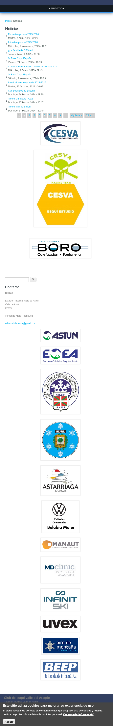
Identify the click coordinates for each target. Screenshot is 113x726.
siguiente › (76, 115)
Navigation (56, 8)
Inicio (8, 21)
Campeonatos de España (21, 90)
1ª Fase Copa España (19, 74)
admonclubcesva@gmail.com (20, 323)
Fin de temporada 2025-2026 (23, 34)
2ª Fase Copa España (19, 58)
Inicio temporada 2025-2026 (23, 42)
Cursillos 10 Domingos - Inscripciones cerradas (33, 66)
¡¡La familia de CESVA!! (20, 50)
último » (90, 115)
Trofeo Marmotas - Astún (21, 98)
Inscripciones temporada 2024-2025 (27, 82)
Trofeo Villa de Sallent (19, 106)
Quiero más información (78, 716)
